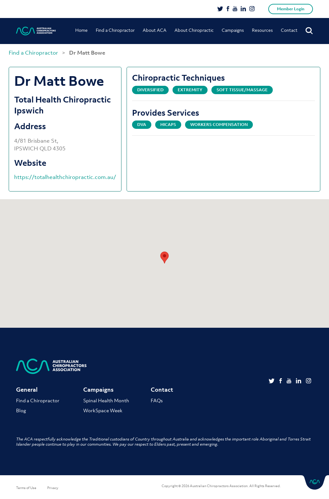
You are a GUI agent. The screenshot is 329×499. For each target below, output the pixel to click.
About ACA (154, 30)
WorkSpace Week (102, 410)
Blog (21, 410)
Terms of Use (26, 487)
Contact (289, 30)
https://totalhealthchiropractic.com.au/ (65, 177)
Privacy (52, 487)
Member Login (290, 9)
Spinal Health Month (106, 400)
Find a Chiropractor (115, 30)
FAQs (157, 400)
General (27, 389)
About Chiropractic (194, 30)
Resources (262, 30)
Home (81, 30)
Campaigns (233, 30)
